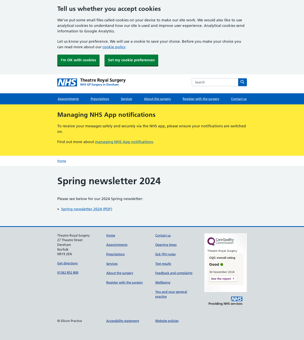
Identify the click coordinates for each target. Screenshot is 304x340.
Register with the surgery (201, 99)
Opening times (166, 245)
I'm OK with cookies (78, 60)
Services (126, 99)
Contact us (239, 99)
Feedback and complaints (173, 273)
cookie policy (114, 47)
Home (61, 161)
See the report (221, 278)
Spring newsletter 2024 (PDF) (86, 209)
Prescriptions (100, 99)
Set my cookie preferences (131, 60)
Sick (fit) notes (165, 254)
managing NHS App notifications (124, 142)
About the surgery (157, 99)
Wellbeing (162, 282)
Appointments (68, 99)
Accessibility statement (122, 321)
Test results (163, 264)
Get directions (67, 263)
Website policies (167, 321)
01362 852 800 (67, 273)
